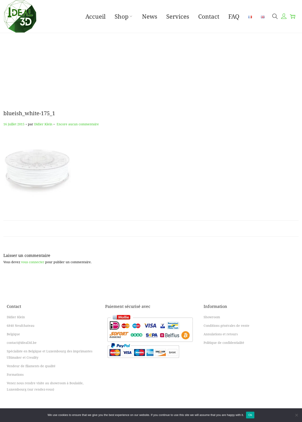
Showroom (212, 317)
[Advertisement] (151, 66)
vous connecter (32, 262)
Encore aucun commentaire (78, 124)
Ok (250, 415)
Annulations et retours (221, 334)
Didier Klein (43, 124)
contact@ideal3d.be (22, 342)
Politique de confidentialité (224, 342)
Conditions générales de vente (226, 325)
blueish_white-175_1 (29, 113)
